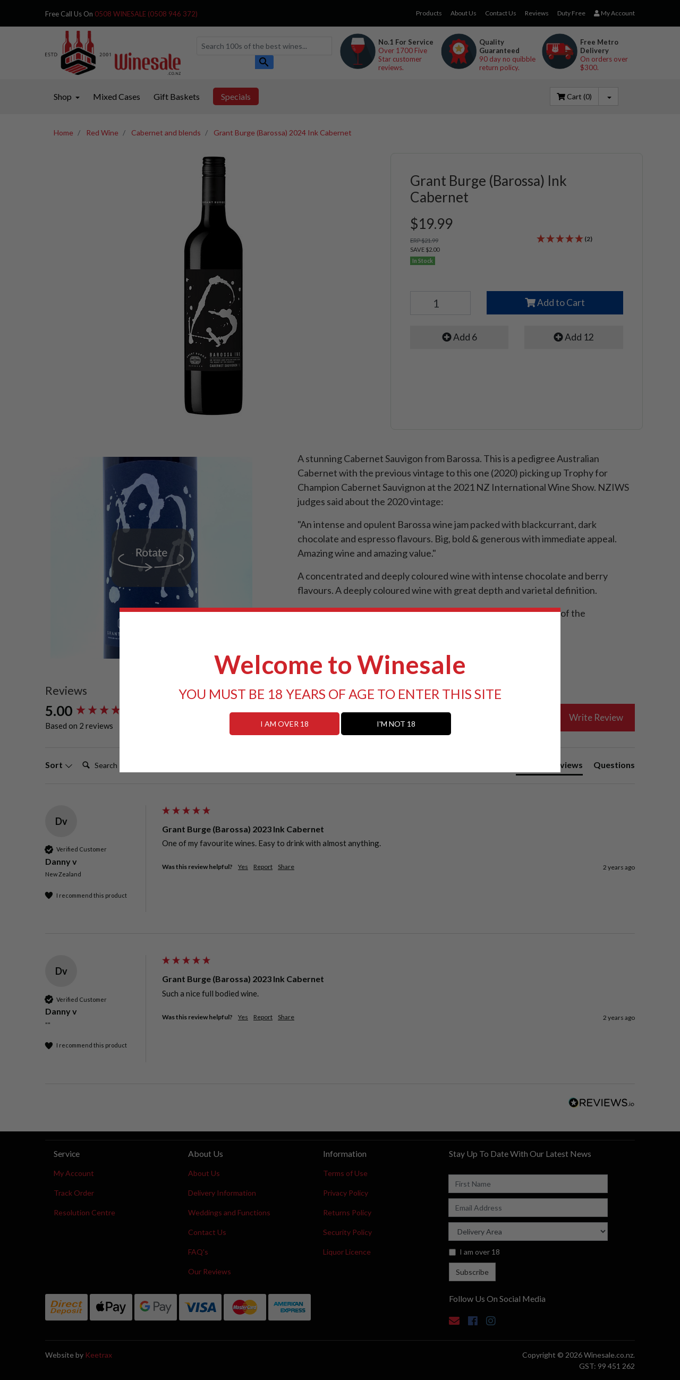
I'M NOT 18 (396, 723)
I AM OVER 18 (284, 723)
